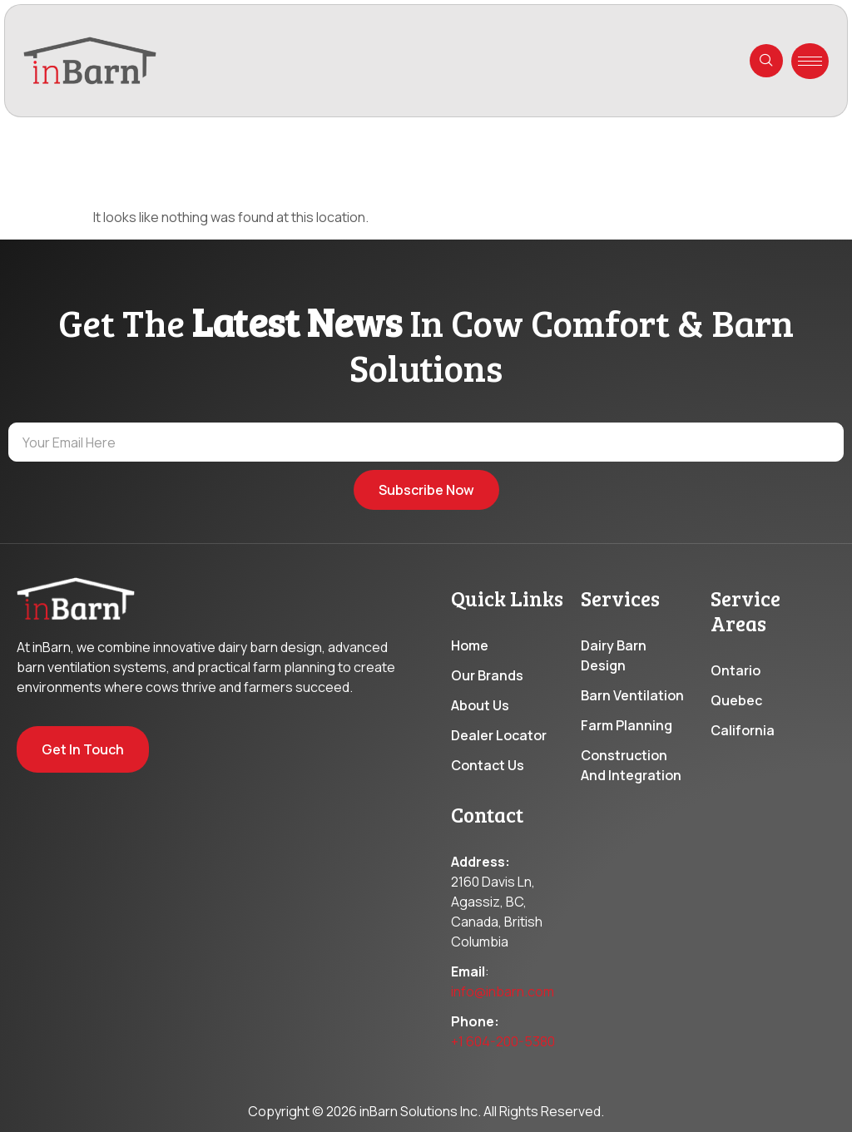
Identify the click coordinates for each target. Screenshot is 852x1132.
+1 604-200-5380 (503, 1045)
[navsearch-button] (766, 60)
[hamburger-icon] (810, 61)
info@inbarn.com (502, 995)
